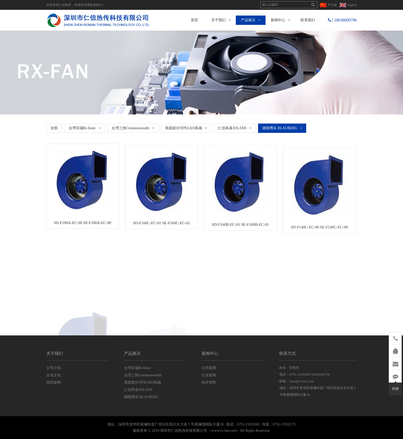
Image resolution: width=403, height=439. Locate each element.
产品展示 (250, 20)
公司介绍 (53, 368)
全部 (54, 128)
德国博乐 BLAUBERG (282, 128)
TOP (395, 387)
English (352, 5)
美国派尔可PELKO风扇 (186, 128)
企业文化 (53, 375)
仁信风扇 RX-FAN (235, 128)
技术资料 (209, 382)
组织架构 (53, 382)
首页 (194, 20)
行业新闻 (209, 375)
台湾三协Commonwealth (133, 128)
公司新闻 (209, 368)
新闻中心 (280, 20)
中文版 (332, 5)
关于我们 (221, 20)
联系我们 (308, 20)
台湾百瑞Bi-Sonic (85, 128)
